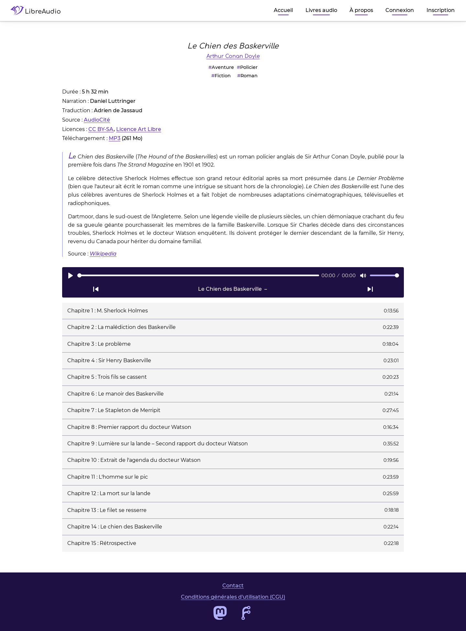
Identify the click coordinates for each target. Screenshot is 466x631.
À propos (361, 10)
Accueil (283, 10)
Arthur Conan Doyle (233, 56)
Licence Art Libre (138, 129)
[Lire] (70, 275)
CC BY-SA (101, 129)
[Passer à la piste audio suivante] (370, 289)
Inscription (441, 10)
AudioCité (97, 120)
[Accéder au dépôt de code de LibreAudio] (246, 613)
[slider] (198, 275)
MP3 (114, 138)
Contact (233, 585)
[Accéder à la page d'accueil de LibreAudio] (38, 10)
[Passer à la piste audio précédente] (96, 289)
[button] (233, 311)
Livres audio (321, 10)
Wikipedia (103, 254)
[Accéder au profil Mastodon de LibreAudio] (220, 613)
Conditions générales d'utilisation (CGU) (233, 597)
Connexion (399, 10)
